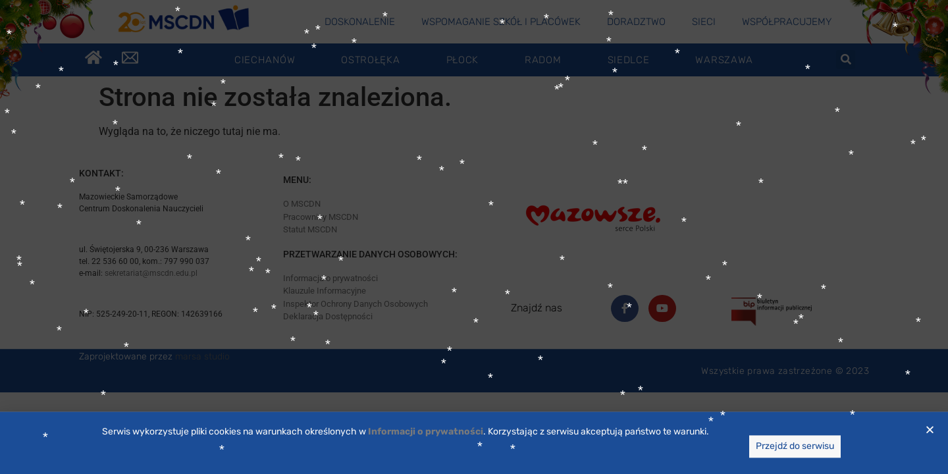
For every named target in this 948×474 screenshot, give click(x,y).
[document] (474, 237)
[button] (930, 447)
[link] (425, 449)
